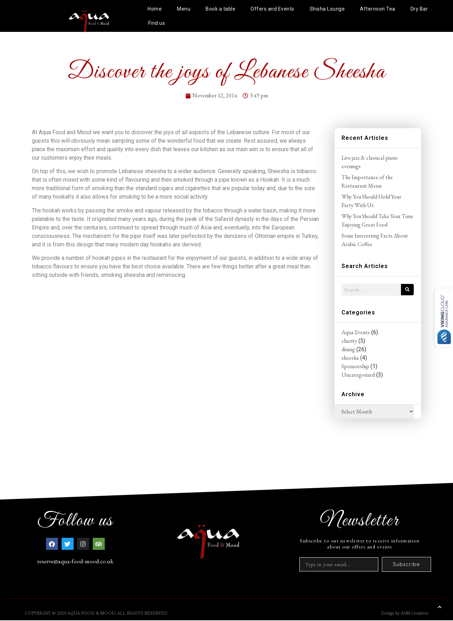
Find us (156, 23)
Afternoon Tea (377, 9)
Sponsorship (355, 366)
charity (349, 340)
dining (348, 349)
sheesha (350, 357)
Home (155, 9)
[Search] (407, 289)
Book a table (220, 9)
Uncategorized (358, 374)
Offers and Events (272, 9)
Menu (183, 9)
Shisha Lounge (327, 9)
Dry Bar (419, 9)
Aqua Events (356, 332)
